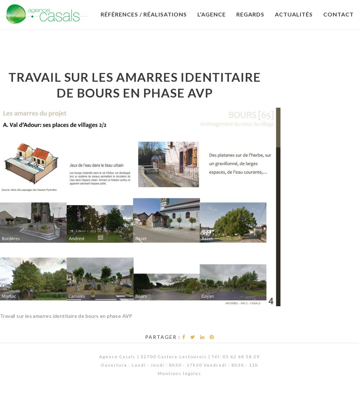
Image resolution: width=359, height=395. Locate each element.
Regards (250, 14)
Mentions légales (179, 373)
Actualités (294, 14)
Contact (338, 14)
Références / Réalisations (144, 14)
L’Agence (211, 14)
